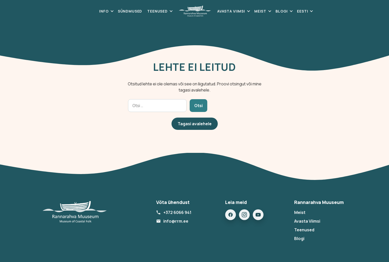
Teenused (157, 11)
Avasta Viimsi (231, 11)
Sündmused (130, 11)
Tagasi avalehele (195, 124)
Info (103, 11)
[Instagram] (244, 214)
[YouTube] (258, 214)
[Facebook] (230, 214)
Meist (260, 11)
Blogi (282, 11)
